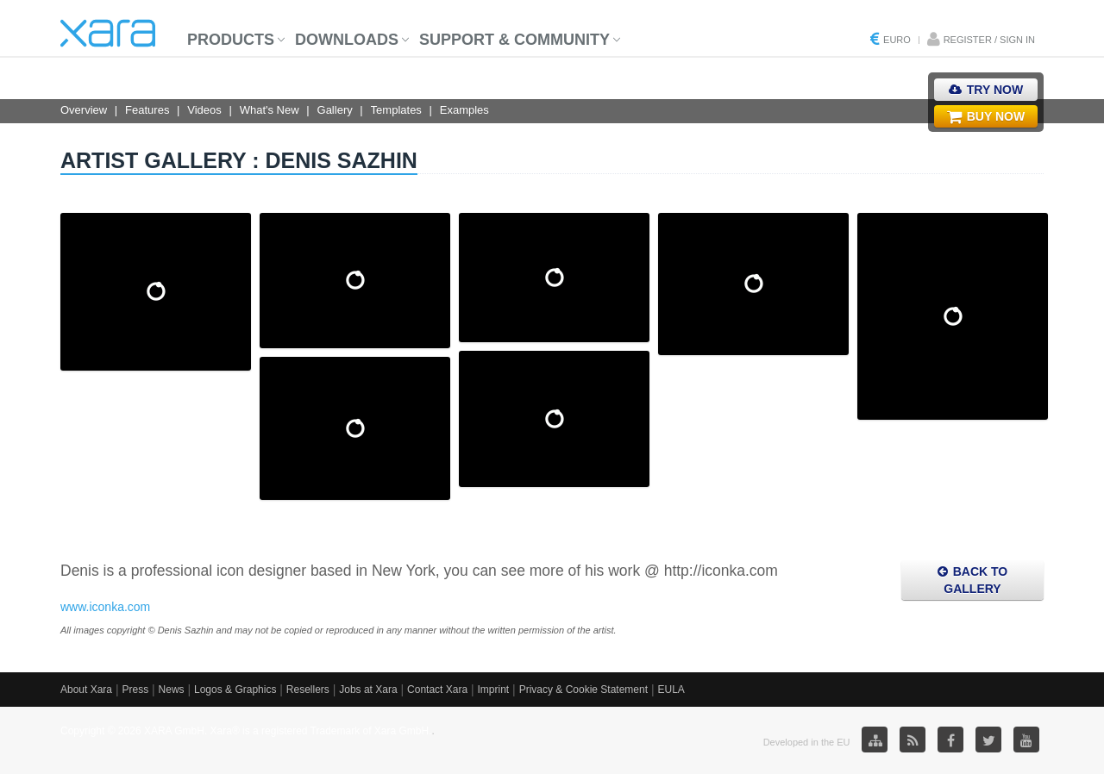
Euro (897, 39)
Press (135, 689)
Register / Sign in (989, 39)
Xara (107, 33)
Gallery (335, 109)
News (172, 689)
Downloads (346, 39)
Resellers (307, 689)
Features (147, 109)
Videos (204, 109)
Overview (83, 109)
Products (230, 39)
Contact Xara (437, 689)
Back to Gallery (972, 580)
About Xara (86, 689)
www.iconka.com (105, 607)
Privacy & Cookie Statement (583, 689)
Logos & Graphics (235, 689)
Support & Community (514, 39)
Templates (396, 109)
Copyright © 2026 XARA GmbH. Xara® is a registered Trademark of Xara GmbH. (246, 731)
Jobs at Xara (368, 689)
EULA (670, 689)
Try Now (986, 90)
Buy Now (986, 116)
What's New (269, 109)
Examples (464, 109)
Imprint (494, 689)
